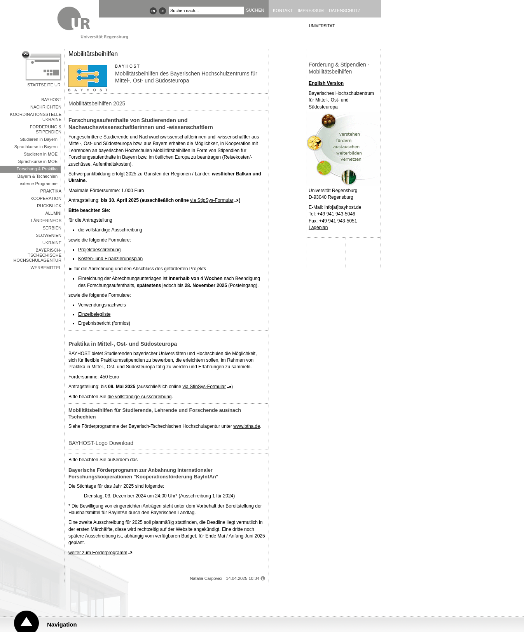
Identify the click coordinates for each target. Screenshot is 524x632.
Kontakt (283, 10)
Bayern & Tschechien (37, 176)
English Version (326, 83)
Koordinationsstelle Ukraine (35, 117)
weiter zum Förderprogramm (97, 552)
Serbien (52, 228)
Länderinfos (46, 220)
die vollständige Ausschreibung (110, 230)
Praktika (50, 191)
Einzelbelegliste (94, 314)
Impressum (311, 10)
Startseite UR (44, 84)
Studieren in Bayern (39, 139)
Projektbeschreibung (99, 249)
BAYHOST (51, 99)
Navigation (62, 624)
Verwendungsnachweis (102, 305)
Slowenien (48, 235)
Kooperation (45, 198)
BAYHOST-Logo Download (100, 443)
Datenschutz (344, 10)
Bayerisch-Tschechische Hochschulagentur (37, 255)
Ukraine (51, 242)
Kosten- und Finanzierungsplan (110, 258)
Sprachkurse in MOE (38, 161)
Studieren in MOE (41, 154)
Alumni (53, 213)
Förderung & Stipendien (45, 129)
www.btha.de (246, 426)
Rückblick (49, 205)
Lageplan (318, 227)
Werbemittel (46, 267)
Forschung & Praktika (37, 168)
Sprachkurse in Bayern (36, 146)
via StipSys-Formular (211, 200)
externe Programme (39, 183)
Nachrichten (45, 107)
